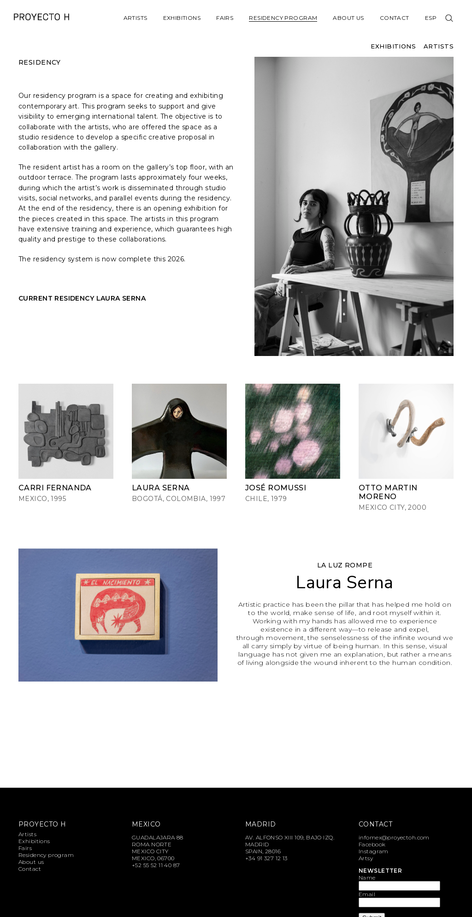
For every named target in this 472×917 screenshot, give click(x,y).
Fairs (224, 17)
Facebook (372, 844)
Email (367, 894)
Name (367, 877)
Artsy (366, 858)
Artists (136, 17)
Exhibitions (182, 17)
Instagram (374, 851)
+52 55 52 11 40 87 (156, 865)
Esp (431, 17)
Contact (394, 17)
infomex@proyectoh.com (394, 837)
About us (348, 17)
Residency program (283, 17)
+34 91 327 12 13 (266, 858)
